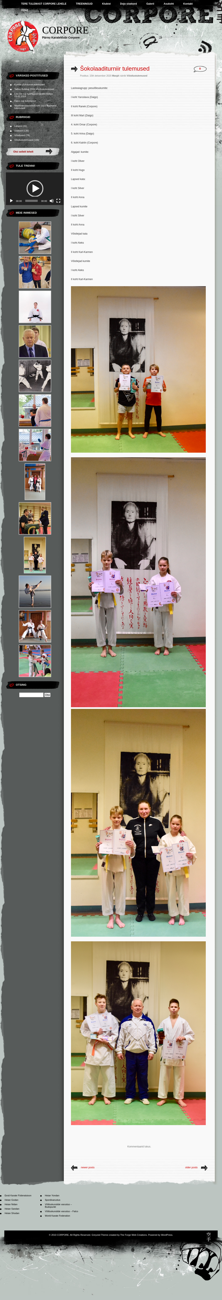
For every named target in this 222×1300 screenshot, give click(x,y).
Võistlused (19, 135)
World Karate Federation (57, 1215)
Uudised (18, 130)
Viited (24, 10)
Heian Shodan (12, 1213)
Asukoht (169, 3)
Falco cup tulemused (25, 101)
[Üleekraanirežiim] (58, 201)
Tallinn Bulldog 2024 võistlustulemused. (34, 89)
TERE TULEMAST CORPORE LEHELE (43, 3)
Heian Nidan (11, 1204)
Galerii (150, 3)
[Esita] (11, 201)
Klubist (106, 3)
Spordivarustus (52, 1200)
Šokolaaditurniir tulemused (115, 68)
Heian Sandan (12, 1208)
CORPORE (65, 30)
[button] (35, 188)
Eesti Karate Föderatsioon (18, 1195)
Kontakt (188, 3)
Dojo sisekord (128, 3)
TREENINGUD (84, 3)
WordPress (166, 1235)
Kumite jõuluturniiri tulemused (29, 84)
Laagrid (18, 126)
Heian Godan (11, 1200)
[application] (35, 188)
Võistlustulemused (23, 140)
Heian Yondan (52, 1195)
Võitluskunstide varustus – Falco (61, 1211)
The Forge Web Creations (133, 1235)
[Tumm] (51, 201)
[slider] (31, 201)
